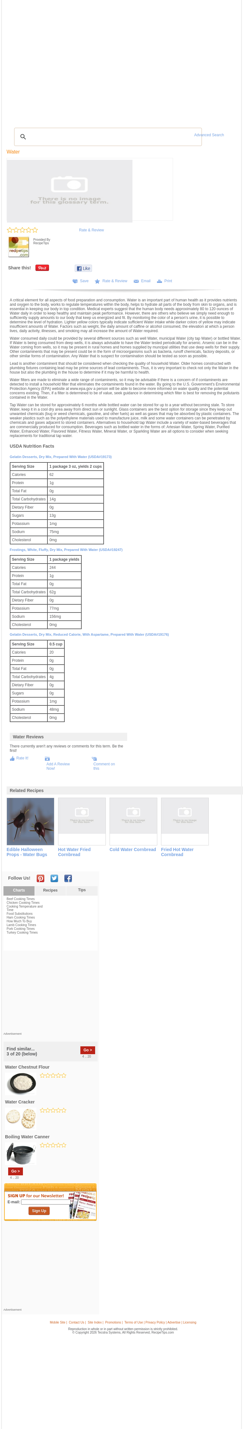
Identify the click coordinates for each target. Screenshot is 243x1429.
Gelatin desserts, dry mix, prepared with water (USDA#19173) (61, 457)
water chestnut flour (27, 1067)
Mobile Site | (58, 1322)
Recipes (50, 890)
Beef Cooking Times (21, 899)
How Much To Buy (19, 921)
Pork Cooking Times (21, 928)
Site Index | (96, 1322)
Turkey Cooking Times (22, 932)
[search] (107, 137)
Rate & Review (91, 230)
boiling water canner (27, 1136)
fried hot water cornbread (177, 852)
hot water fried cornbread (74, 852)
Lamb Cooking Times (21, 925)
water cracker (20, 1101)
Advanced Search (209, 135)
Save (84, 281)
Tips (82, 890)
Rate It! (22, 758)
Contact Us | (77, 1322)
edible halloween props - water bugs (27, 852)
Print (168, 281)
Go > (88, 1050)
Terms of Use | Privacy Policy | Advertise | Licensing (160, 1322)
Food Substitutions (20, 913)
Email (146, 281)
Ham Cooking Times (21, 917)
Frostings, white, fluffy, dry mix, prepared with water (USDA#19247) (66, 550)
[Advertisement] (50, 993)
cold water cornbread (133, 849)
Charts (19, 890)
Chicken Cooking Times (23, 902)
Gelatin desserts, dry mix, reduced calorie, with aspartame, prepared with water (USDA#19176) (89, 634)
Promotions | (114, 1322)
